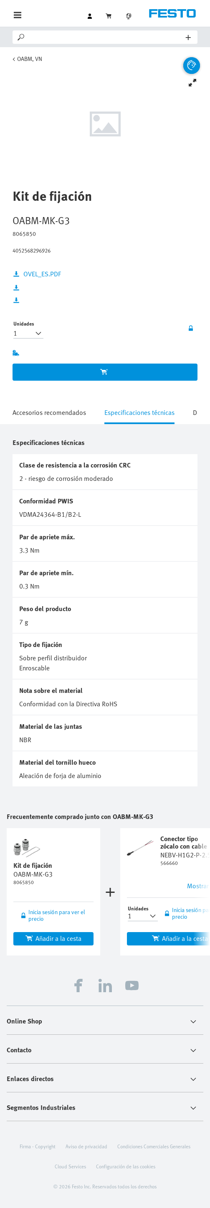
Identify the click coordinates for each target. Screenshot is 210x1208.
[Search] (105, 37)
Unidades (23, 323)
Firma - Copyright (38, 1146)
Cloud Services (70, 1166)
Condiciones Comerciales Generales (153, 1146)
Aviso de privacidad (86, 1146)
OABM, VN (29, 58)
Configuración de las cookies (125, 1166)
